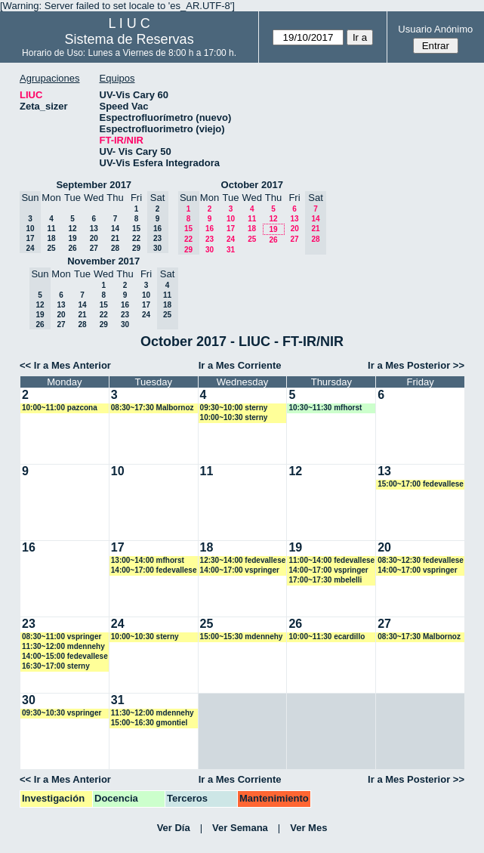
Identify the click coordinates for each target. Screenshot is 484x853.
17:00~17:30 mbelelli (325, 580)
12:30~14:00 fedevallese (243, 560)
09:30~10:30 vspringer (61, 713)
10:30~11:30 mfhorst (325, 407)
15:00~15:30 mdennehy (241, 636)
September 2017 (93, 184)
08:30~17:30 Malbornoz (152, 407)
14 (115, 228)
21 (115, 238)
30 (209, 250)
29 (136, 248)
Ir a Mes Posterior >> (416, 365)
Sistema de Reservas (129, 39)
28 (115, 248)
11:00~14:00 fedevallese (331, 560)
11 (51, 228)
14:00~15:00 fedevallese (65, 656)
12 (72, 228)
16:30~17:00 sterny (56, 666)
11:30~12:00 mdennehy (63, 646)
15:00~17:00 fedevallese (421, 484)
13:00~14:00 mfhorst (147, 560)
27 (94, 248)
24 (231, 239)
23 (209, 239)
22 (136, 238)
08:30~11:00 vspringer (61, 636)
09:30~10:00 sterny (234, 407)
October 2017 (252, 184)
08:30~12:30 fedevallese (421, 560)
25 (51, 248)
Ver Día (173, 827)
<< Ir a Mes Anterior (65, 365)
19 (72, 238)
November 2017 (103, 261)
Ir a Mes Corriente (240, 365)
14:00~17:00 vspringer (239, 570)
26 (72, 248)
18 (51, 238)
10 (231, 219)
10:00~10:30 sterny (234, 417)
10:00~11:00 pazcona (59, 407)
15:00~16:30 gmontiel (149, 723)
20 (94, 238)
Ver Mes (308, 827)
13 (94, 228)
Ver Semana (240, 827)
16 (209, 228)
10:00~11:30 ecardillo (326, 636)
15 (136, 228)
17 (231, 228)
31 (231, 250)
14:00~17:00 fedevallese (154, 570)
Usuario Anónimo (435, 29)
